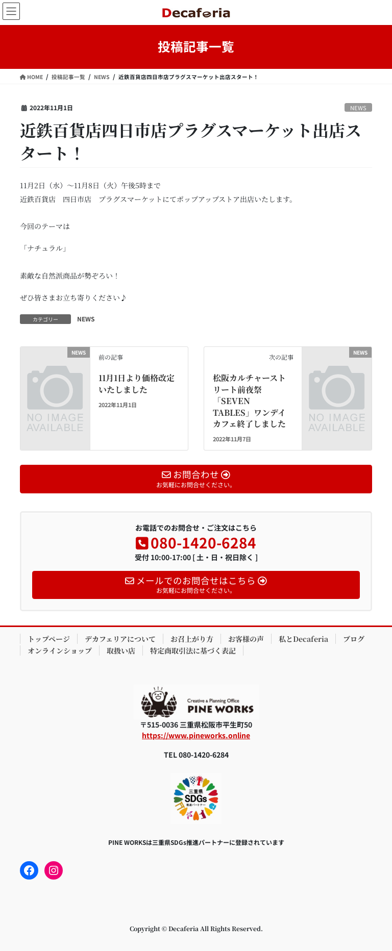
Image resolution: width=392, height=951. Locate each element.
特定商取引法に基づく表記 (193, 650)
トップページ (49, 639)
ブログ (353, 639)
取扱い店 (121, 650)
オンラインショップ (60, 650)
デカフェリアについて (120, 639)
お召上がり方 (191, 639)
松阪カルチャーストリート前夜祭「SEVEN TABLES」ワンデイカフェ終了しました (249, 401)
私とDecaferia (303, 639)
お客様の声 (246, 639)
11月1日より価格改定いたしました (137, 383)
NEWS (358, 108)
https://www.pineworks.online (196, 735)
